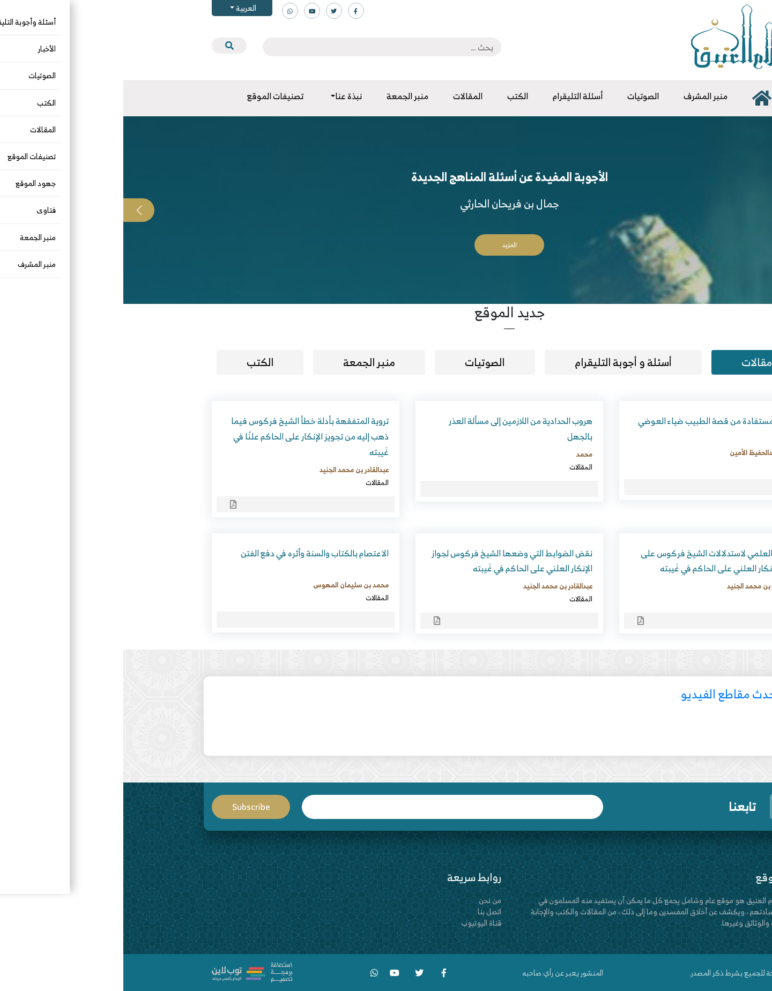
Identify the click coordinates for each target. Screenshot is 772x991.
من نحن (366, 900)
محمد (461, 454)
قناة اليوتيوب (358, 922)
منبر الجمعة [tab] (246, 362)
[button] (756, 210)
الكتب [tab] (136, 362)
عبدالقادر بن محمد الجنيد (230, 469)
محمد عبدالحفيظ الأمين (639, 452)
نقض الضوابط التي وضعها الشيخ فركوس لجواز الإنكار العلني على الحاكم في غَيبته (388, 561)
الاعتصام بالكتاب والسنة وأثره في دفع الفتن (191, 553)
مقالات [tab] (633, 362)
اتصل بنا (366, 911)
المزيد (386, 244)
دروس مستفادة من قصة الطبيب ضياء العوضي (594, 420)
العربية (122, 7)
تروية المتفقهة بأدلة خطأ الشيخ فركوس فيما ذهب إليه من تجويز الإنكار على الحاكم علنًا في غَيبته (186, 436)
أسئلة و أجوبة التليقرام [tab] (499, 362)
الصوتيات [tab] (361, 362)
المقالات (661, 465)
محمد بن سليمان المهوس (227, 585)
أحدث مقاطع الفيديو (607, 693)
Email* (329, 807)
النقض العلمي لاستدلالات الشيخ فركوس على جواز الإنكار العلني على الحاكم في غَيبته (595, 561)
